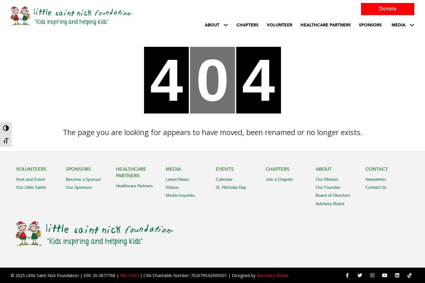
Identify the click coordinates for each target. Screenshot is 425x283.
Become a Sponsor (83, 179)
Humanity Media (272, 275)
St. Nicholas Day (231, 187)
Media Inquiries (180, 195)
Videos (172, 187)
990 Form (129, 275)
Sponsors (370, 25)
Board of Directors (333, 195)
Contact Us (375, 187)
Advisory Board (330, 204)
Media (398, 25)
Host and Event (30, 179)
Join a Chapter (279, 179)
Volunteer (279, 25)
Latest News (177, 179)
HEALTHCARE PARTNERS (326, 25)
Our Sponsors (79, 187)
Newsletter (375, 179)
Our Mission (327, 179)
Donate (388, 8)
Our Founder (328, 187)
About (212, 25)
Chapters (247, 25)
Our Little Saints (31, 187)
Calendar (224, 179)
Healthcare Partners (134, 186)
